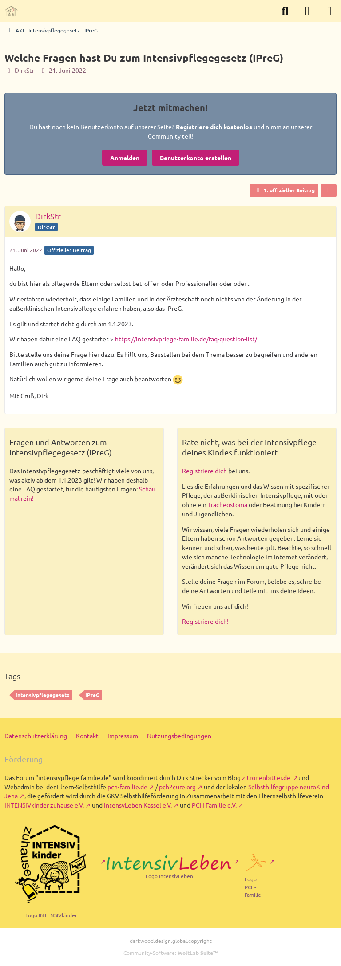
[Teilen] (329, 190)
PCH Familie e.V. (214, 805)
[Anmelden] (307, 11)
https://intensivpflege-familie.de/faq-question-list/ (186, 339)
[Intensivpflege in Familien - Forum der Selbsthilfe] (11, 11)
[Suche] (285, 11)
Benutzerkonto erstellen (195, 158)
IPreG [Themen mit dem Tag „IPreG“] (92, 694)
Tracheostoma (227, 504)
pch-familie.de (127, 787)
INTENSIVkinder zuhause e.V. (44, 805)
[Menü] (329, 11)
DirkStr (24, 70)
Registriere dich (204, 471)
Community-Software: (170, 952)
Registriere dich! (205, 621)
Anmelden (124, 158)
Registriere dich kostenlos (214, 127)
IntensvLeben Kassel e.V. (138, 805)
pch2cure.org (177, 787)
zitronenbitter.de (267, 777)
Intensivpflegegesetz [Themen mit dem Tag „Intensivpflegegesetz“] (42, 694)
